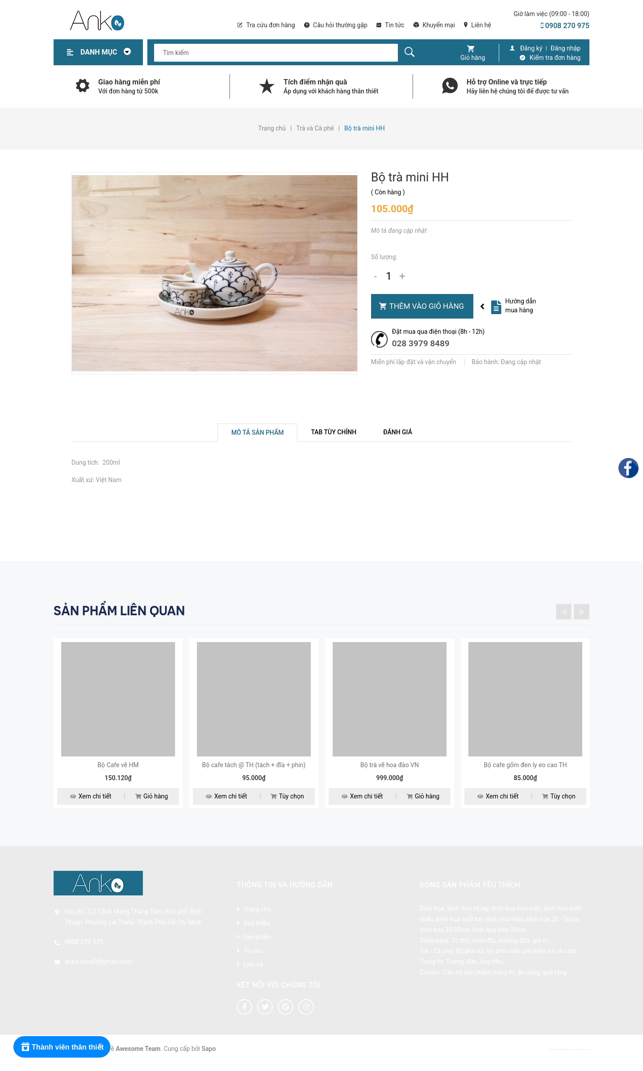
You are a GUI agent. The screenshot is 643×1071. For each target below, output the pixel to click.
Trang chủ (257, 916)
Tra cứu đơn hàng (266, 25)
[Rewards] (62, 1047)
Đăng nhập (565, 48)
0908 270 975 (565, 25)
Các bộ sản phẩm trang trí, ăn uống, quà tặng (505, 979)
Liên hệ (477, 25)
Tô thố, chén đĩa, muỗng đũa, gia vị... (501, 948)
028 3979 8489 (421, 343)
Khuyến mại (434, 25)
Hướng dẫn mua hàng (520, 306)
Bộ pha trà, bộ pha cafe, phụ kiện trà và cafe (516, 958)
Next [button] (581, 611)
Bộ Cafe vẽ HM (117, 772)
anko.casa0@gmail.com (98, 969)
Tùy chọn (287, 804)
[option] (118, 732)
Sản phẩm (257, 944)
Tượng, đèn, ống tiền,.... (478, 969)
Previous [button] (564, 611)
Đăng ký (531, 48)
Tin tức (390, 25)
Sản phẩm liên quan (119, 610)
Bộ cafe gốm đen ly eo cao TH (525, 772)
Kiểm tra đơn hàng (555, 57)
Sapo (209, 1056)
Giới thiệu (256, 930)
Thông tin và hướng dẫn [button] (285, 892)
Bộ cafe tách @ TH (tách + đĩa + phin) (254, 772)
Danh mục (108, 52)
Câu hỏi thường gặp (335, 25)
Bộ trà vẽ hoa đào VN (389, 772)
